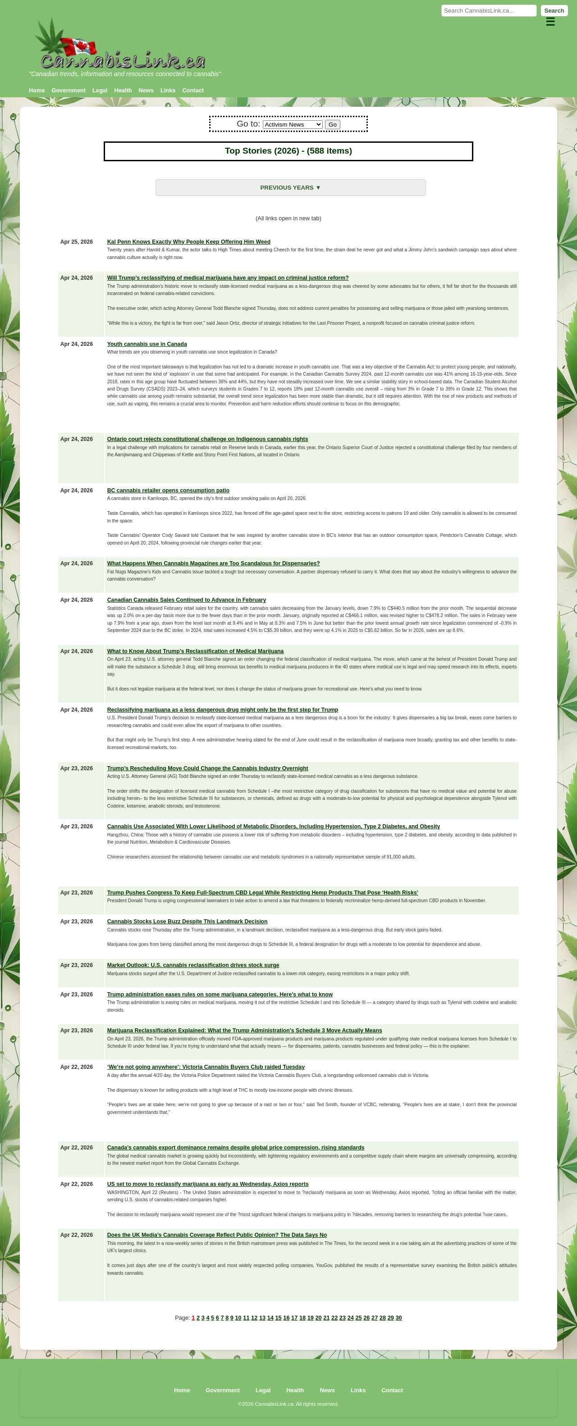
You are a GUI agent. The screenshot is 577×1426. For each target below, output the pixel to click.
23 (342, 1317)
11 (246, 1317)
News (146, 90)
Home (37, 90)
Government (69, 90)
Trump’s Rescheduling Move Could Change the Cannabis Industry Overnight (207, 768)
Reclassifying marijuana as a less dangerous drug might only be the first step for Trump (223, 710)
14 (270, 1317)
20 (318, 1317)
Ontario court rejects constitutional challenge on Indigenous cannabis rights (207, 439)
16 (286, 1317)
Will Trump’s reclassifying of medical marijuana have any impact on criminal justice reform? (228, 278)
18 (302, 1317)
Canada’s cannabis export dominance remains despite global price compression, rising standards (236, 1147)
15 (278, 1317)
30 (398, 1317)
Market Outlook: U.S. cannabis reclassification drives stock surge (193, 965)
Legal (99, 90)
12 (254, 1317)
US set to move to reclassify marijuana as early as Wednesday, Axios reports (208, 1184)
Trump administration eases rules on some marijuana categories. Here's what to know (220, 994)
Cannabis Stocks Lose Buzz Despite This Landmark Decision (187, 921)
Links (167, 90)
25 (358, 1317)
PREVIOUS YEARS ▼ (290, 187)
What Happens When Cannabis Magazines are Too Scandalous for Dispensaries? (213, 563)
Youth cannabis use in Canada (147, 344)
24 (351, 1317)
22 (334, 1317)
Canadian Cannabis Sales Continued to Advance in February (186, 600)
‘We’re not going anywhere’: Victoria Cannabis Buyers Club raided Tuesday (206, 1067)
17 (294, 1317)
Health (123, 90)
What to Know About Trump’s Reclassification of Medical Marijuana (195, 651)
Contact (193, 90)
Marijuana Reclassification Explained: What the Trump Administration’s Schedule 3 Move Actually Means (244, 1030)
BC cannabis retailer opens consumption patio (168, 490)
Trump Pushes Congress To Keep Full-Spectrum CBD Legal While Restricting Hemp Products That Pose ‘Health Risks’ (262, 893)
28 (383, 1317)
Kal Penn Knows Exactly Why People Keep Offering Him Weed (188, 242)
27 (374, 1317)
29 (391, 1317)
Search (554, 10)
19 (310, 1317)
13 (262, 1317)
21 (326, 1317)
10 (238, 1317)
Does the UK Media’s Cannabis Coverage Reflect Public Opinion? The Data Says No (217, 1235)
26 (366, 1317)
